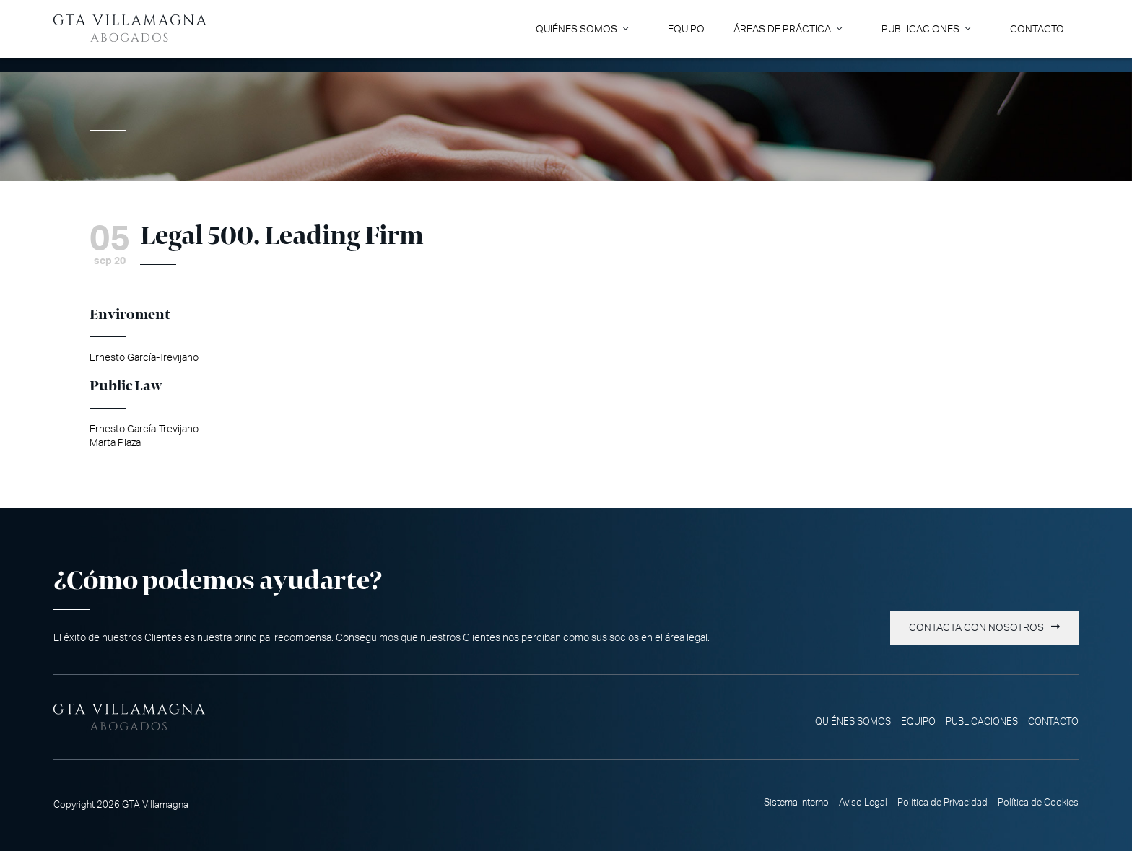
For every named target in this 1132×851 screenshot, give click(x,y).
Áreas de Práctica (782, 29)
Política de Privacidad (942, 802)
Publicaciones (920, 29)
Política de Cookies (1038, 802)
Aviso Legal (863, 802)
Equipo (686, 29)
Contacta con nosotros (976, 628)
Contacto (1037, 29)
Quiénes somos (576, 29)
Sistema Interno (796, 802)
